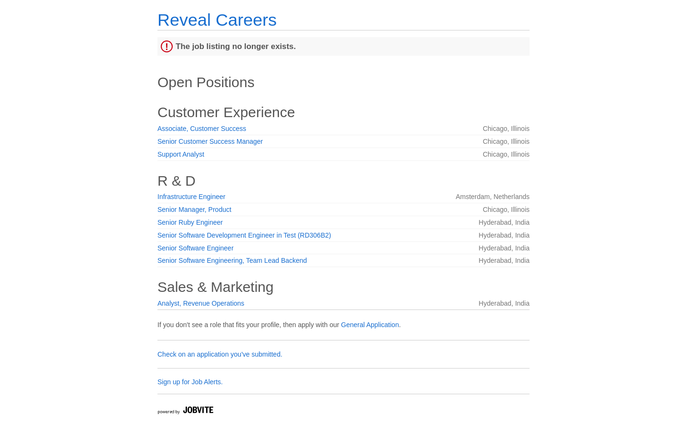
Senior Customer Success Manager (210, 141)
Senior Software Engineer (195, 248)
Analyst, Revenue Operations (200, 303)
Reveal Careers (217, 20)
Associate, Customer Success (201, 128)
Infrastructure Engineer (191, 196)
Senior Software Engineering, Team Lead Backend (232, 260)
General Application (370, 325)
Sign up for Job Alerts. (190, 382)
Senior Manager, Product (194, 209)
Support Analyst (180, 154)
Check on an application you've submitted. (219, 354)
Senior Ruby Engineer (190, 222)
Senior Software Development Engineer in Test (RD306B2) (244, 235)
